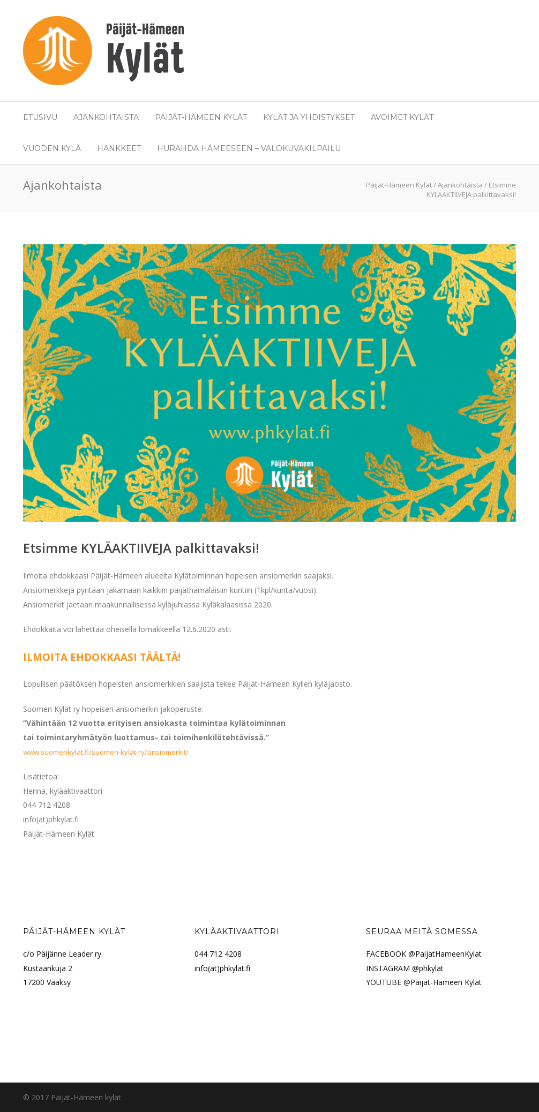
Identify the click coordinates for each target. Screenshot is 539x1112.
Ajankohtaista (106, 117)
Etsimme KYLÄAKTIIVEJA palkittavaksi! (141, 548)
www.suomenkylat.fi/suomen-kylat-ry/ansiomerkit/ (106, 752)
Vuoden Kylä (52, 148)
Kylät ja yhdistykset (309, 117)
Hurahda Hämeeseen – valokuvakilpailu (249, 148)
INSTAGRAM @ (392, 968)
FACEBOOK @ (390, 954)
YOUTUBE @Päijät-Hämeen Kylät (424, 982)
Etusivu (40, 117)
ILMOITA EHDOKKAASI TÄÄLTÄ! (102, 657)
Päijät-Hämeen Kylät (201, 117)
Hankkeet (119, 148)
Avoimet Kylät (402, 117)
